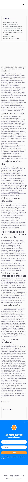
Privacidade (10, 479)
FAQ (22, 476)
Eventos (16, 476)
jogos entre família (13, 192)
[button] (23, 5)
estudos (14, 378)
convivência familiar (15, 141)
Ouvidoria (18, 479)
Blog (11, 476)
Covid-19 (13, 74)
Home (6, 476)
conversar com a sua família (11, 348)
